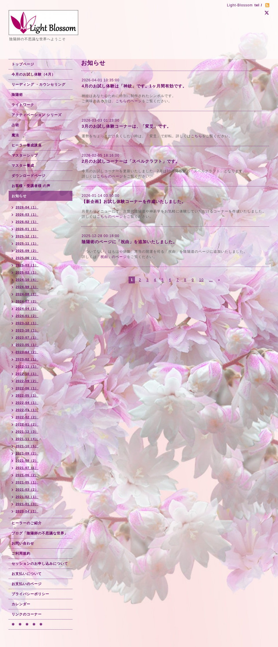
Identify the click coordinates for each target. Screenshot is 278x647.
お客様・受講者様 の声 (31, 186)
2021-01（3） (27, 504)
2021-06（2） (27, 475)
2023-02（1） (27, 359)
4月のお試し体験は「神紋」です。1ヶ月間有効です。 (134, 86)
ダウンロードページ (28, 176)
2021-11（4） (27, 439)
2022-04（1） (27, 402)
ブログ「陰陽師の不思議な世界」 (40, 533)
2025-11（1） (27, 243)
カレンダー (21, 604)
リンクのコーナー (27, 614)
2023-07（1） (27, 337)
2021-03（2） (27, 489)
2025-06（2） (27, 258)
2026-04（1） (27, 207)
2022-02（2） (27, 417)
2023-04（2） (27, 352)
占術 (15, 125)
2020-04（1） (27, 511)
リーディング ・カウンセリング (38, 85)
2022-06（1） (27, 388)
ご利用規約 (21, 553)
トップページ (23, 64)
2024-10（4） (27, 279)
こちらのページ (129, 101)
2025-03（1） (27, 265)
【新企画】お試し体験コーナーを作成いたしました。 (134, 201)
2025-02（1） (27, 272)
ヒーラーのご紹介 (27, 523)
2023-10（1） (27, 330)
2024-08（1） (27, 294)
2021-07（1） (27, 468)
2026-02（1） (27, 221)
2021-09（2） (27, 453)
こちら (196, 136)
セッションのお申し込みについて (40, 564)
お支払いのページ (27, 584)
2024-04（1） (27, 308)
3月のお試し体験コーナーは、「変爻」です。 (126, 126)
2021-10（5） (27, 446)
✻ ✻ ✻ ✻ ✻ (27, 624)
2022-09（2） (27, 381)
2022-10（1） (27, 373)
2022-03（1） (27, 410)
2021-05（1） (27, 482)
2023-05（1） (27, 345)
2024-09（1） (27, 287)
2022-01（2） (27, 424)
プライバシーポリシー (30, 594)
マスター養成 (23, 166)
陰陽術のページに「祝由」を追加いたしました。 (129, 241)
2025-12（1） (27, 236)
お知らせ (19, 196)
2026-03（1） (27, 214)
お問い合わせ (23, 543)
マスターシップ (25, 155)
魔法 (15, 135)
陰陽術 (17, 95)
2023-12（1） (27, 323)
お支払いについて (27, 574)
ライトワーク (23, 105)
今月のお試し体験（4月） (33, 74)
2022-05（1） (27, 395)
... (211, 280)
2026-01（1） (27, 229)
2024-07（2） (27, 301)
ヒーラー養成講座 (27, 145)
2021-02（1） (27, 496)
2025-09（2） (27, 250)
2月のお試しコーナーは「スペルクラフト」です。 (131, 161)
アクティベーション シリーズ (37, 115)
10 (201, 280)
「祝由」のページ (112, 257)
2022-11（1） (27, 366)
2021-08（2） (27, 460)
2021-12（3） (27, 431)
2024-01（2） (27, 316)
